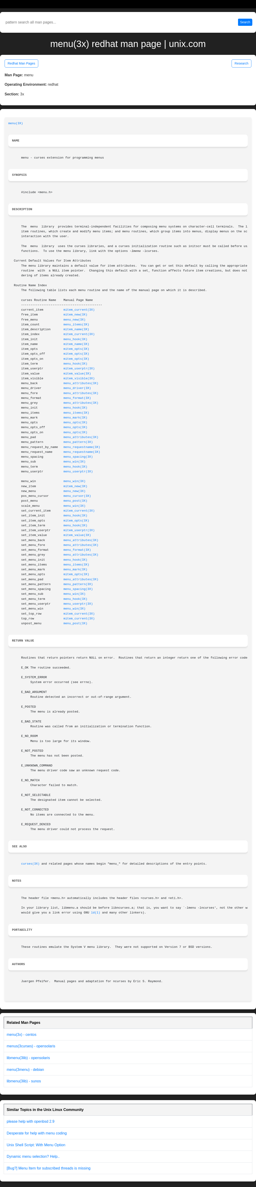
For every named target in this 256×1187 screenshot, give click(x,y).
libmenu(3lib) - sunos (24, 1081)
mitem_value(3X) (77, 373)
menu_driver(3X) (77, 388)
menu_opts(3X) (75, 422)
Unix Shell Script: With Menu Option (36, 1145)
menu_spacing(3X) (78, 457)
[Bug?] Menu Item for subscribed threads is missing (49, 1168)
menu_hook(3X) (75, 339)
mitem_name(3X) (76, 329)
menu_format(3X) (77, 398)
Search (245, 22)
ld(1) (95, 912)
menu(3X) (15, 123)
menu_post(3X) (75, 501)
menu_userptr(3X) (78, 471)
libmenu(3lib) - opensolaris (28, 1058)
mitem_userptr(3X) (79, 368)
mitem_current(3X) (79, 310)
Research (241, 63)
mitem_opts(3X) (76, 349)
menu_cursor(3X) (77, 496)
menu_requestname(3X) (81, 447)
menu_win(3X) (74, 461)
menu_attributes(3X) (80, 383)
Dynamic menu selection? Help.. (33, 1156)
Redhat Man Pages (21, 63)
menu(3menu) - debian (25, 1070)
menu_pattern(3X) (78, 442)
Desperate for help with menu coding (37, 1133)
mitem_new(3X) (75, 314)
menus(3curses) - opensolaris (31, 1046)
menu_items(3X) (76, 324)
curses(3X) (30, 864)
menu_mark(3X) (75, 417)
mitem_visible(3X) (79, 378)
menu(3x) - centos (21, 1035)
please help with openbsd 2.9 (30, 1121)
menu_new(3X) (74, 319)
